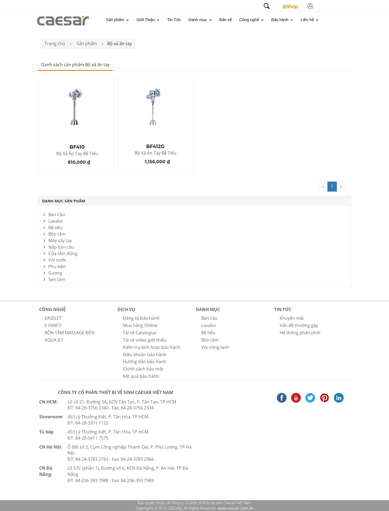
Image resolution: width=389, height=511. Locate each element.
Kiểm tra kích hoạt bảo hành (151, 347)
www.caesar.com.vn (234, 508)
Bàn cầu (209, 318)
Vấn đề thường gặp (299, 325)
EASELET (53, 318)
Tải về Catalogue (139, 333)
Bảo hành (282, 19)
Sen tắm (56, 279)
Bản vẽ (225, 19)
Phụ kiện (57, 266)
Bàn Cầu (56, 215)
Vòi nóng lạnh (215, 347)
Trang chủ (55, 43)
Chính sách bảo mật (143, 369)
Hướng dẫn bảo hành (144, 362)
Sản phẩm (117, 19)
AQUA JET (54, 340)
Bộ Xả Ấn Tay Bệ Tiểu (77, 153)
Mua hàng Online (140, 325)
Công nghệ (251, 19)
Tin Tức (174, 19)
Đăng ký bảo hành (141, 318)
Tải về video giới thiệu (145, 340)
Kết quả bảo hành (141, 376)
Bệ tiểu (55, 228)
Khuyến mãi (292, 318)
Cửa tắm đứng (63, 253)
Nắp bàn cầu (61, 247)
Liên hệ (309, 19)
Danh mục (200, 19)
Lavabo (55, 221)
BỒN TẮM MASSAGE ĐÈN (70, 333)
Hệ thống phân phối (300, 333)
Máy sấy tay (60, 240)
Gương (55, 273)
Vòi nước (57, 260)
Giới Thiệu (148, 19)
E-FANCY (53, 325)
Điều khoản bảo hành (145, 355)
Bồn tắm (57, 234)
